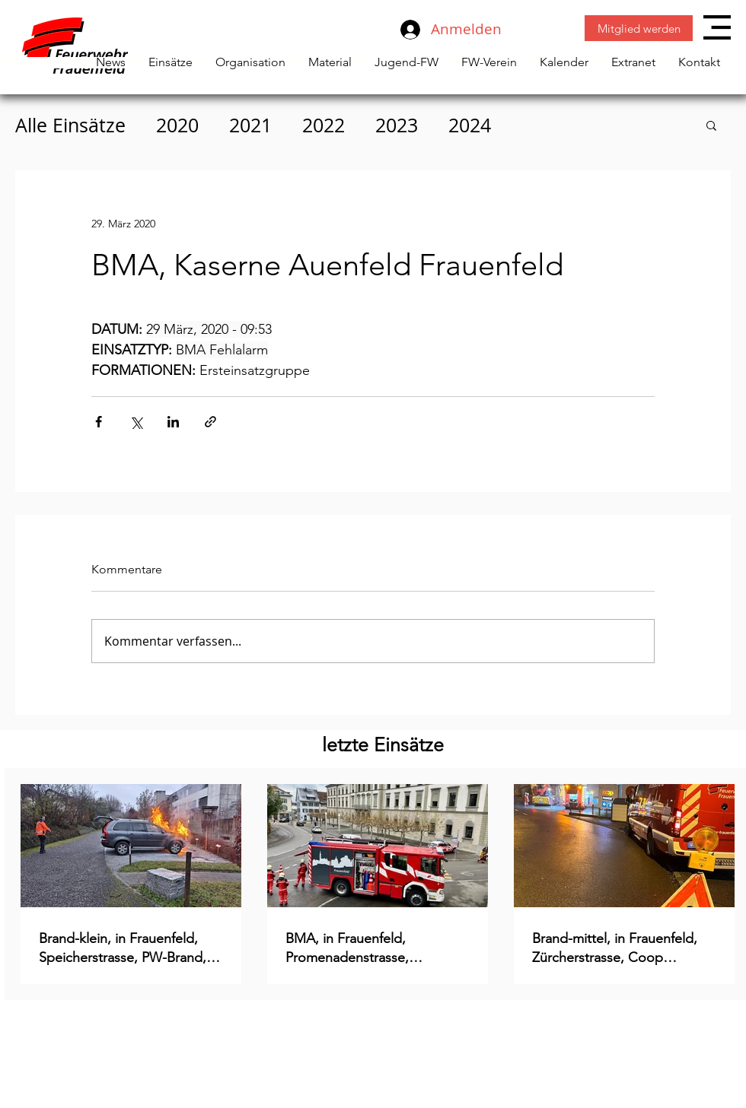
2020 (177, 125)
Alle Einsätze (70, 125)
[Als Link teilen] (210, 421)
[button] (717, 27)
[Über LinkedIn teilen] (173, 421)
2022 (323, 125)
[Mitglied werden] (639, 28)
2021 (250, 125)
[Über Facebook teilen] (98, 421)
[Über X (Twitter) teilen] (136, 421)
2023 (396, 125)
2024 (469, 125)
